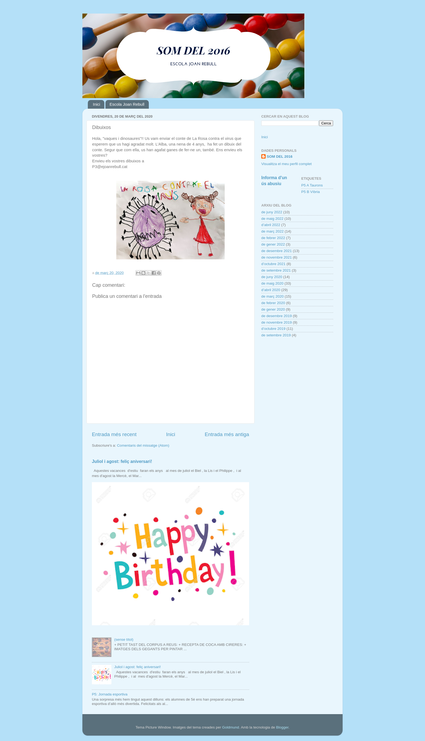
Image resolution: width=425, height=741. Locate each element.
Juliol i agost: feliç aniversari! (122, 461)
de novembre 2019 (276, 322)
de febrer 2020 (273, 303)
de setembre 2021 (276, 270)
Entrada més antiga (227, 434)
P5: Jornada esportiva (109, 694)
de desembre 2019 (276, 316)
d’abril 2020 (270, 290)
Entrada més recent (114, 434)
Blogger (282, 727)
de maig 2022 (272, 219)
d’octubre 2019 (273, 329)
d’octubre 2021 (273, 264)
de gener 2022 (273, 244)
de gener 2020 (273, 309)
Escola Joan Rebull (127, 104)
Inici (96, 104)
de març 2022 (272, 231)
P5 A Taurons (312, 185)
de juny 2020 (271, 277)
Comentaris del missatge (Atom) (143, 445)
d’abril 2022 (270, 225)
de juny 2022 (271, 212)
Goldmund (230, 727)
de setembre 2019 (276, 335)
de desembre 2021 (276, 251)
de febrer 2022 (273, 238)
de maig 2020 (272, 283)
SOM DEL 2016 (279, 156)
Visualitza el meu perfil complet (286, 164)
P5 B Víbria (310, 192)
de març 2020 (272, 296)
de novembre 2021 (276, 257)
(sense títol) (123, 639)
